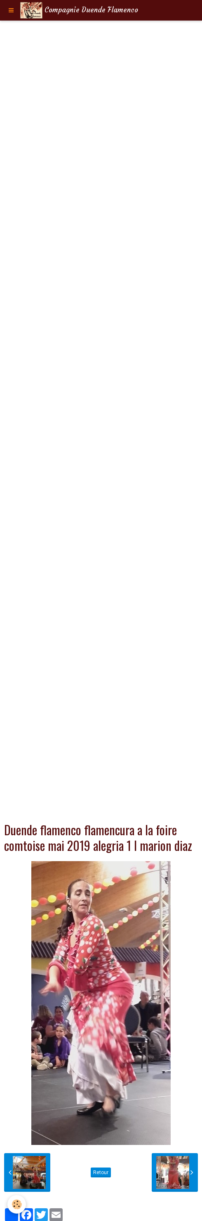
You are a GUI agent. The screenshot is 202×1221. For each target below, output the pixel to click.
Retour (100, 1172)
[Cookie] (16, 1204)
